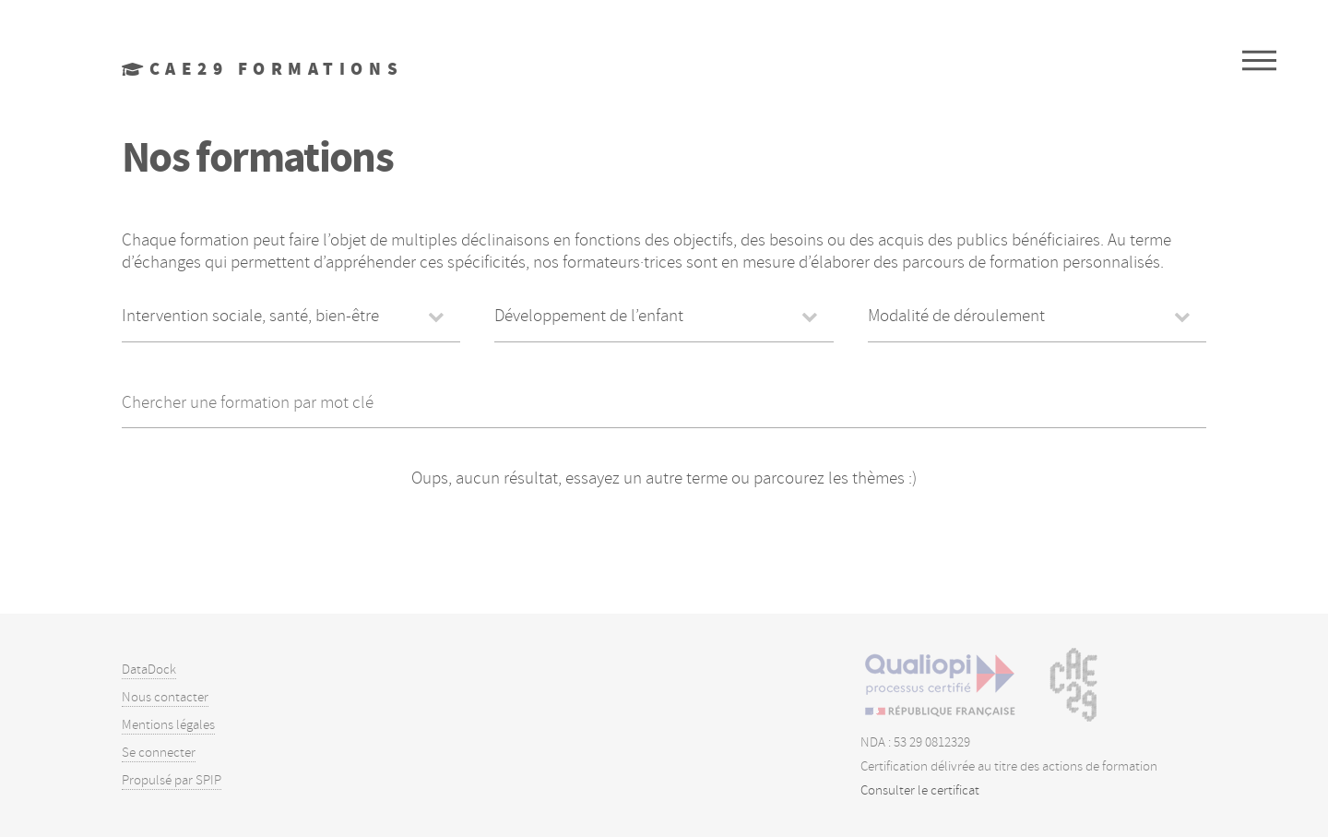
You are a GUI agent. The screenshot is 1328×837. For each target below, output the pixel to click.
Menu (1259, 60)
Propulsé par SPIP (171, 780)
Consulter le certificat (919, 790)
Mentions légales (168, 725)
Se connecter (159, 752)
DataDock (149, 669)
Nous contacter (165, 697)
